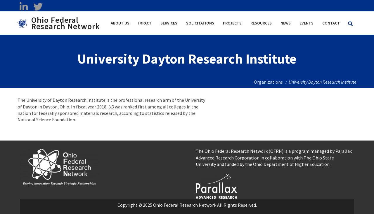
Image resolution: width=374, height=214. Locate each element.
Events (306, 23)
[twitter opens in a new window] (38, 6)
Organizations (268, 82)
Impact (145, 23)
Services (168, 23)
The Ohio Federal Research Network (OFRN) (239, 151)
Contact (331, 23)
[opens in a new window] (216, 185)
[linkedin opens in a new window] (24, 6)
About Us (120, 23)
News (285, 23)
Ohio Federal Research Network (65, 23)
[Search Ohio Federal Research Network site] (350, 24)
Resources (261, 23)
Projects (232, 23)
